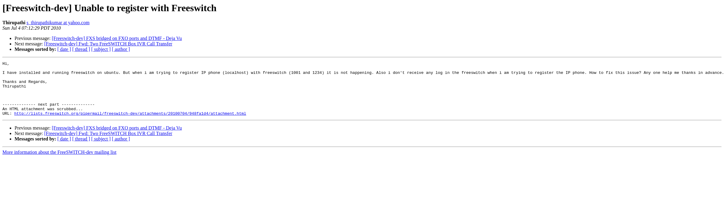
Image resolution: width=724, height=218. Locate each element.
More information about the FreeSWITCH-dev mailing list (59, 163)
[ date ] (64, 49)
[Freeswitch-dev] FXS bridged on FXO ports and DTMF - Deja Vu (117, 38)
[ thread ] (81, 49)
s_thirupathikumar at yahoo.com (58, 22)
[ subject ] (101, 49)
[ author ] (121, 49)
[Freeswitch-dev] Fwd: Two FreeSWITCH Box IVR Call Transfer (108, 43)
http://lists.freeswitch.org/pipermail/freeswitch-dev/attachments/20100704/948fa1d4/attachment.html (130, 124)
